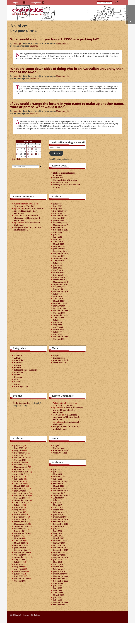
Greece (17, 367)
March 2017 (58, 244)
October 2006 (59, 339)
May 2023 (57, 208)
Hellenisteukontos (21, 403)
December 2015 (60, 279)
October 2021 (59, 218)
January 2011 (59, 289)
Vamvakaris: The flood (24, 206)
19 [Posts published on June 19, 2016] (39, 151)
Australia (18, 360)
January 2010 (59, 306)
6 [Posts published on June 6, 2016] (17, 149)
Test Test (18, 215)
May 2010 (57, 296)
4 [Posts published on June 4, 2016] (35, 146)
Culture (17, 365)
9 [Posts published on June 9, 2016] (28, 149)
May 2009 (57, 324)
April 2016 (58, 270)
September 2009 (60, 315)
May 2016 (57, 268)
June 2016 (57, 265)
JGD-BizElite (35, 615)
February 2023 (60, 211)
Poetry (17, 381)
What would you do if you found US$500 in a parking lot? (54, 39)
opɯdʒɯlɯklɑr (27, 10)
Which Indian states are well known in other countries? (29, 210)
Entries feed (59, 358)
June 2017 (57, 237)
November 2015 (60, 282)
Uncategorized (21, 386)
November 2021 (60, 215)
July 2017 (57, 234)
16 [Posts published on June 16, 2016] (28, 151)
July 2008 (57, 332)
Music (17, 374)
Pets (16, 379)
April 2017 (58, 241)
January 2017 (59, 248)
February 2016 (60, 275)
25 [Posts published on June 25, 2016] (36, 154)
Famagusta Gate (60, 182)
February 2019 (60, 222)
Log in (56, 355)
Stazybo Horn (20, 227)
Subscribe (56, 153)
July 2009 (57, 320)
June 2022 (57, 213)
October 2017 (59, 227)
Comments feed (60, 360)
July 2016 (57, 263)
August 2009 (58, 317)
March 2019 (58, 220)
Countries (18, 362)
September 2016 (60, 258)
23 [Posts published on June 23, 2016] (28, 154)
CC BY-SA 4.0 (15, 615)
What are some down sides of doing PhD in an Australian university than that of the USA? (67, 70)
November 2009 (60, 310)
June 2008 (57, 334)
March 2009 (58, 329)
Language (18, 372)
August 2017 (58, 232)
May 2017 (57, 239)
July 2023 (57, 203)
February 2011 (60, 286)
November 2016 (60, 253)
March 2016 (58, 272)
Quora (17, 384)
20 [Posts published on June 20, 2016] (17, 154)
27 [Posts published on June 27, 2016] (17, 156)
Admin (17, 358)
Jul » (19, 159)
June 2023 (57, 206)
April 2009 (58, 327)
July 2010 (57, 294)
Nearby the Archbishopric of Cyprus (66, 185)
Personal (34, 46)
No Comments (62, 43)
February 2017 (60, 246)
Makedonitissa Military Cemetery (64, 174)
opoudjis (17, 43)
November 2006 (60, 336)
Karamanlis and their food (27, 223)
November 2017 (60, 225)
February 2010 (60, 303)
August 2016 (58, 260)
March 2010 (58, 301)
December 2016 (60, 251)
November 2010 (60, 291)
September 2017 (60, 230)
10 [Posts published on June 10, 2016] (32, 149)
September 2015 (60, 284)
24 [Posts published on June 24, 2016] (32, 154)
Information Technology (25, 370)
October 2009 (59, 313)
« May (13, 159)
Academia (34, 78)
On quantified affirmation (65, 180)
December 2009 (60, 308)
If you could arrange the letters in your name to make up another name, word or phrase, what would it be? (67, 105)
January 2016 (59, 277)
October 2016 (59, 256)
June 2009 (57, 322)
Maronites (58, 177)
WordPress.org (60, 362)
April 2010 (58, 298)
